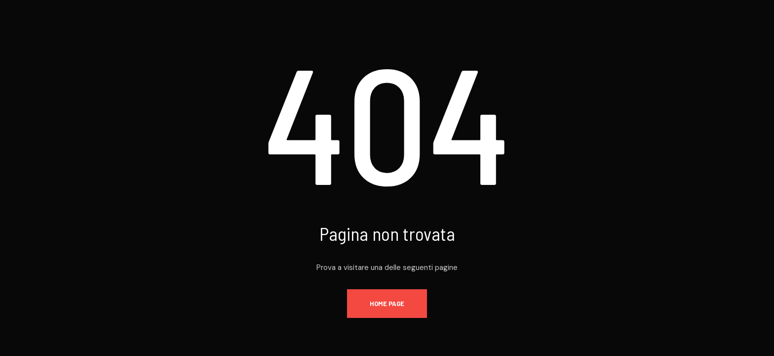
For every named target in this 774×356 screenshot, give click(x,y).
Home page (387, 304)
